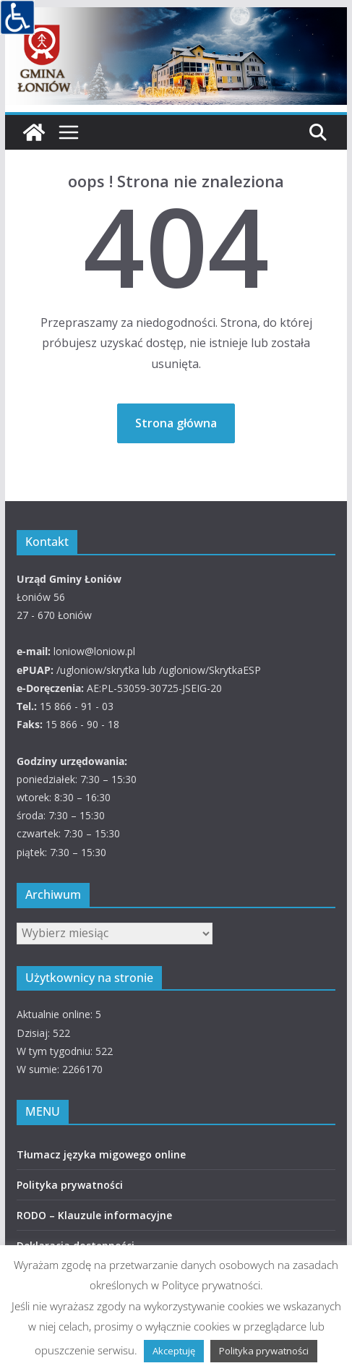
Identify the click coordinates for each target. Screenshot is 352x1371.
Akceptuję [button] (174, 1350)
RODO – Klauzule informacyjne (94, 1215)
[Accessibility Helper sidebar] (17, 17)
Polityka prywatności (70, 1185)
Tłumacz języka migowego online (101, 1154)
